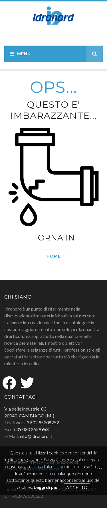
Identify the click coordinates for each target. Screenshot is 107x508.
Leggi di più (45, 487)
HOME (54, 256)
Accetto (77, 487)
